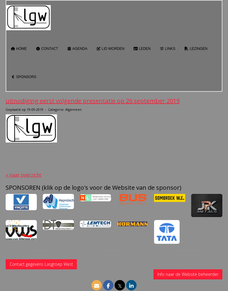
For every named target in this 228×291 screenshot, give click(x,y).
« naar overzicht (23, 175)
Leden (142, 49)
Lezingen (196, 49)
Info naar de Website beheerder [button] (187, 274)
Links (167, 49)
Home (19, 49)
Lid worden (110, 49)
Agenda (77, 49)
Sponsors (23, 77)
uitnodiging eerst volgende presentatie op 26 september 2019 (93, 101)
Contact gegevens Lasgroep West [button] (41, 264)
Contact (47, 49)
